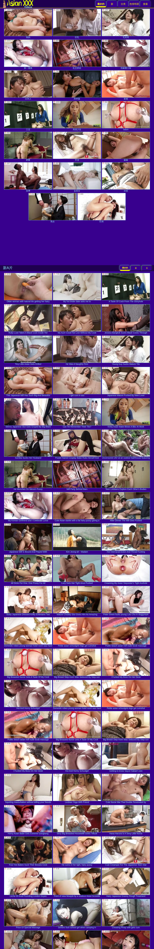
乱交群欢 (77, 54)
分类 (123, 4)
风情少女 (77, 116)
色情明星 (134, 4)
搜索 (145, 4)
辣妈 (28, 24)
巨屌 (101, 208)
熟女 (53, 208)
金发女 (77, 177)
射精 (126, 85)
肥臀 (28, 146)
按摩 (28, 177)
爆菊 (126, 146)
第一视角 (28, 54)
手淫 (77, 146)
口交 (28, 116)
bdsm (126, 116)
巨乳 (77, 24)
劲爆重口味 (126, 54)
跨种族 (77, 85)
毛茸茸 (126, 24)
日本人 (28, 85)
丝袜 (126, 177)
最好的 (125, 268)
